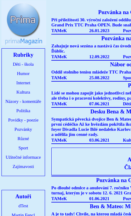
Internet (23, 82)
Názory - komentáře (23, 101)
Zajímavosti (23, 166)
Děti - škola (23, 64)
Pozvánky (23, 129)
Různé (23, 138)
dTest (23, 205)
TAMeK (59, 30)
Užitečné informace (23, 157)
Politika (23, 110)
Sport (23, 148)
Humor (23, 73)
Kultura (23, 92)
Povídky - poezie (23, 120)
